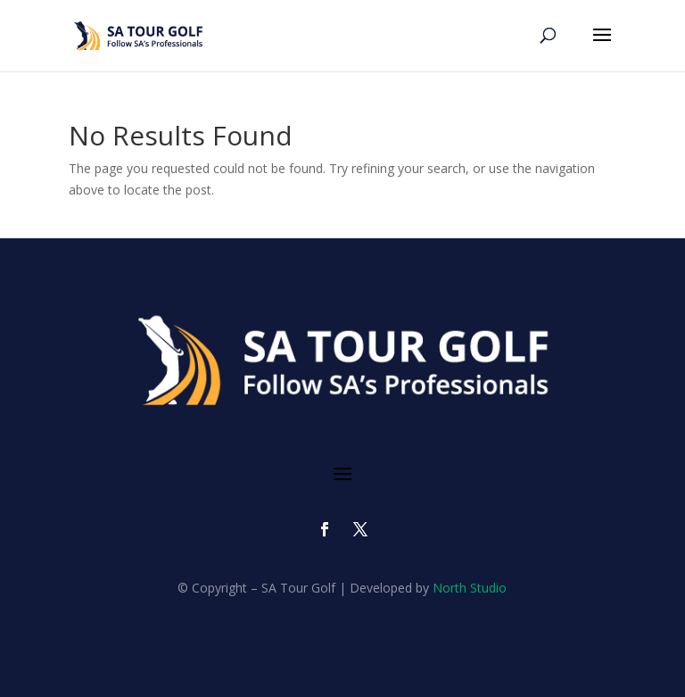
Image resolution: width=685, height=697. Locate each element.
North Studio (470, 587)
